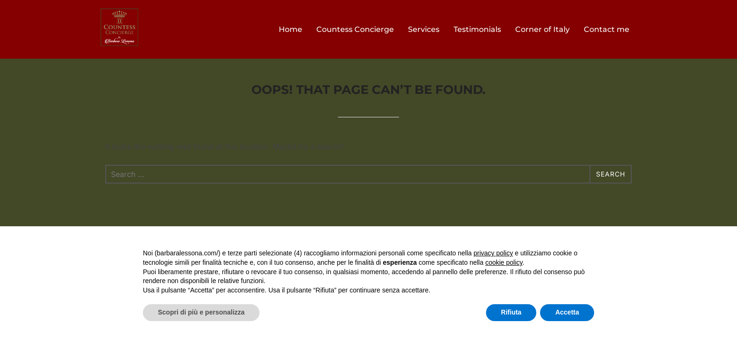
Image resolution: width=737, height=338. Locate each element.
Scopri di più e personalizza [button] (201, 312)
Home (290, 29)
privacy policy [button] (493, 253)
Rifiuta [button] (511, 312)
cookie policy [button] (503, 262)
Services (423, 29)
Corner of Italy (542, 29)
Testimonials (477, 29)
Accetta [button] (567, 312)
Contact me (606, 29)
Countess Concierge (355, 29)
